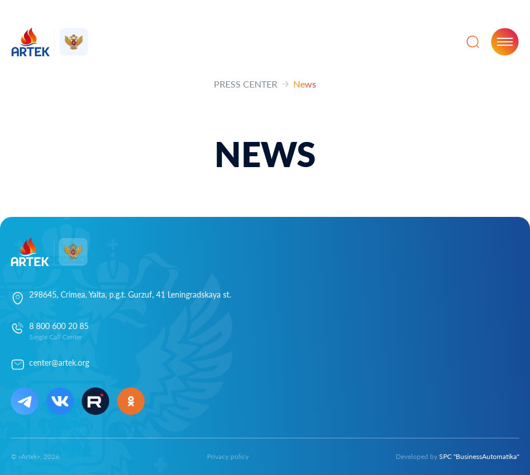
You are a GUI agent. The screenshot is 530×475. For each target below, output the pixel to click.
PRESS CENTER (245, 83)
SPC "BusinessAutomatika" (479, 456)
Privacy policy (228, 456)
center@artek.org (59, 362)
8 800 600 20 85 (59, 326)
